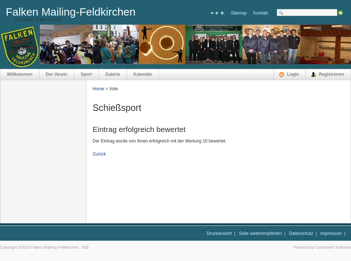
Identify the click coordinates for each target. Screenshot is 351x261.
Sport (86, 74)
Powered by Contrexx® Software (322, 247)
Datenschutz (301, 233)
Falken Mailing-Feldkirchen (70, 12)
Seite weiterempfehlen (260, 233)
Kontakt (260, 13)
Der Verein (56, 74)
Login (293, 74)
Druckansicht (219, 233)
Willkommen (20, 74)
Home (98, 88)
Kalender (143, 74)
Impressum (331, 233)
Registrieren (331, 74)
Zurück (99, 154)
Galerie (112, 74)
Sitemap (239, 13)
